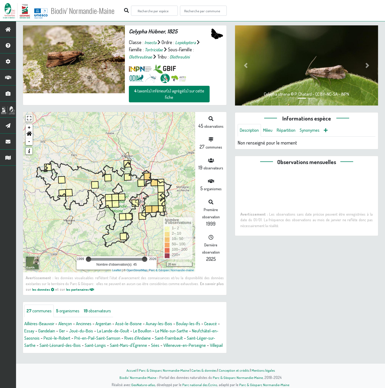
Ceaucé (31, 331)
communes (40, 311)
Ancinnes (89, 324)
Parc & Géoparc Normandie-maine (171, 270)
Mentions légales (265, 370)
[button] (29, 134)
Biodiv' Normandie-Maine (88, 10)
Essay (48, 331)
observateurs (104, 311)
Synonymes (317, 130)
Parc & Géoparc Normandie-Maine (162, 370)
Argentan (111, 324)
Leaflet (116, 270)
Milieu (270, 130)
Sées (29, 353)
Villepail (96, 353)
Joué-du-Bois (103, 331)
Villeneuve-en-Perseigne (61, 353)
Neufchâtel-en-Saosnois (47, 338)
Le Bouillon (170, 331)
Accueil (128, 370)
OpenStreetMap (136, 270)
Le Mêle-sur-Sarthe (203, 331)
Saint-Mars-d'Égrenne (193, 345)
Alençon (69, 324)
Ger (83, 331)
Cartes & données (203, 370)
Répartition (290, 130)
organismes (71, 311)
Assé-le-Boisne (138, 324)
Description (250, 130)
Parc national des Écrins (200, 384)
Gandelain (66, 331)
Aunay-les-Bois (172, 324)
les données (44, 289)
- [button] (29, 141)
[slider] (88, 259)
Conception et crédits (234, 370)
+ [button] (29, 128)
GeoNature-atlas (142, 384)
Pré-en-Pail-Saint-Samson (133, 338)
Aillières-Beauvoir (41, 324)
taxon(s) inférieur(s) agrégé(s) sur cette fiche (169, 94)
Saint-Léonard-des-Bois (118, 345)
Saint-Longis (156, 345)
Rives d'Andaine (177, 338)
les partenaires (85, 289)
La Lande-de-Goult (138, 331)
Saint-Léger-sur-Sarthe (70, 345)
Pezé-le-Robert (89, 338)
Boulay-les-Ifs (204, 324)
